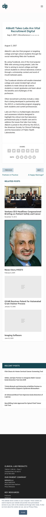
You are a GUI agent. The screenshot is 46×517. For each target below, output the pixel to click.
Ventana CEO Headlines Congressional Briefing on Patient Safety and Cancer (23, 212)
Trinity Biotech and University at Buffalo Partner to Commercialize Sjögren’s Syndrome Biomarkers (23, 387)
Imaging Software (13, 335)
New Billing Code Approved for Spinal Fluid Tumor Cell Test (23, 404)
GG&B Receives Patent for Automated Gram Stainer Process (23, 302)
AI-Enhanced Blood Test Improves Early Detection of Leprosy (24, 396)
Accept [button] (23, 512)
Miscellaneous (24, 35)
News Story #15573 (14, 270)
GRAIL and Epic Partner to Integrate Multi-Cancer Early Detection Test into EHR (23, 379)
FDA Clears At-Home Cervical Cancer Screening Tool (24, 371)
